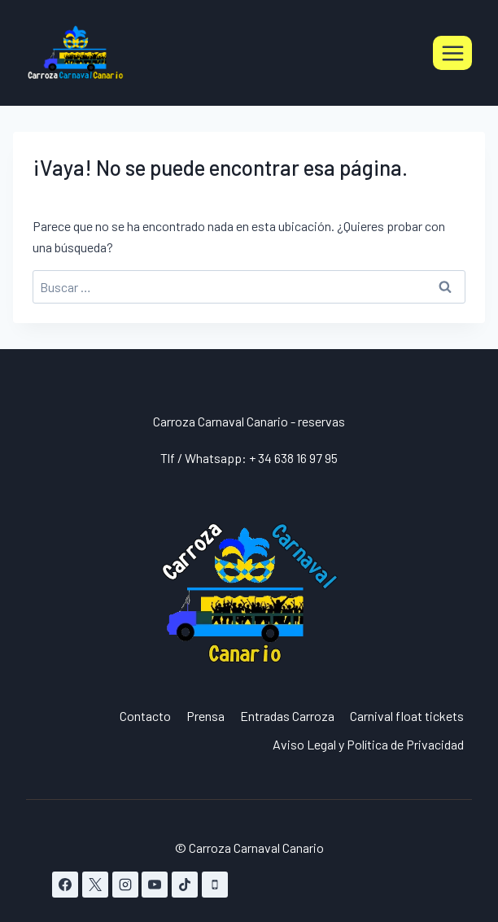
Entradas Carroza (287, 715)
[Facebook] (65, 885)
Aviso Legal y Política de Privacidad (368, 744)
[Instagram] (125, 885)
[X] (95, 885)
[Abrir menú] (452, 53)
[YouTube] (155, 885)
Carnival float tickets (407, 715)
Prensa (205, 715)
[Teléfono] (215, 885)
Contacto (145, 715)
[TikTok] (185, 885)
